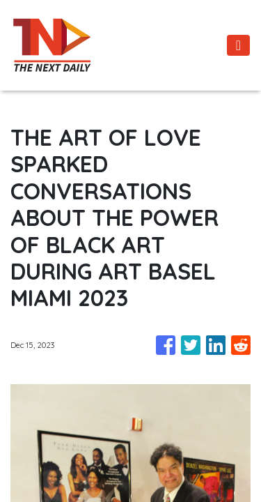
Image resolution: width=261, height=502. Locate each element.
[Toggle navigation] (238, 45)
